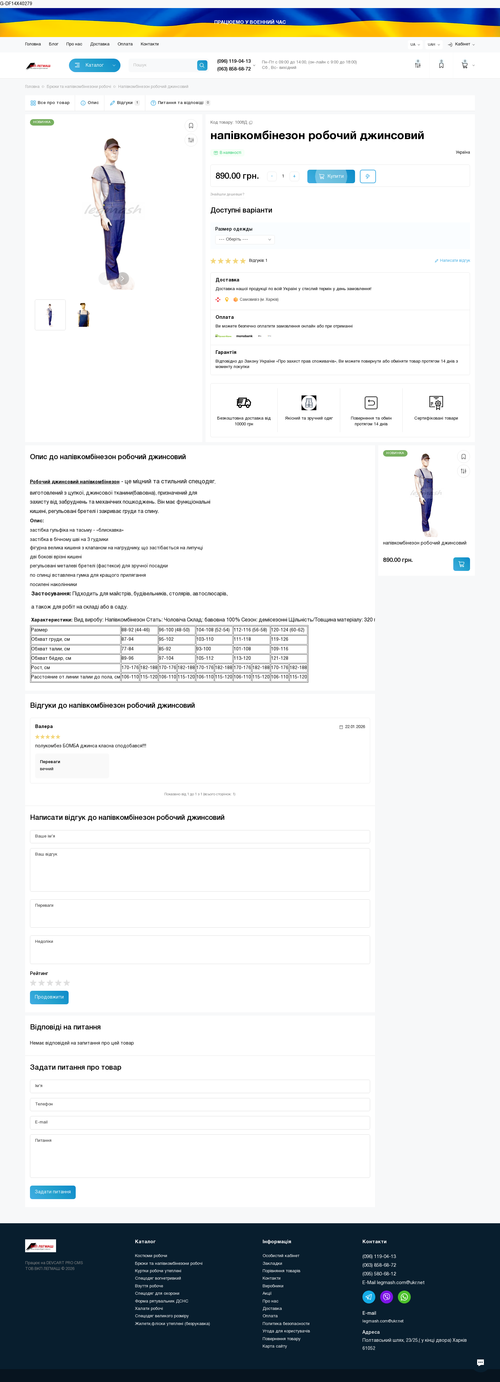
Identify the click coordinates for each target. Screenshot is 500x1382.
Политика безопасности (286, 1324)
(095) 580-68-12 (379, 1274)
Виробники (273, 1286)
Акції (267, 1294)
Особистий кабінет (281, 1256)
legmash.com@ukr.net (383, 1321)
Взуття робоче (149, 1286)
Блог (53, 44)
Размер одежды (233, 229)
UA (412, 44)
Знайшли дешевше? (227, 194)
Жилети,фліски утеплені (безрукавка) (172, 1324)
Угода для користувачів (286, 1331)
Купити (336, 176)
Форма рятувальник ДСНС (161, 1301)
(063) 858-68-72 (379, 1265)
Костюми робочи (151, 1256)
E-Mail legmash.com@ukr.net (393, 1283)
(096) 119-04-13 (379, 1256)
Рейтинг (39, 974)
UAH (431, 44)
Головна (33, 44)
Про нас (74, 44)
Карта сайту (275, 1347)
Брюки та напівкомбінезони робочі (169, 1264)
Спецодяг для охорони (157, 1294)
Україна (463, 152)
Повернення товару (282, 1339)
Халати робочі (149, 1309)
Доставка (100, 44)
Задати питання (53, 1192)
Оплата (125, 44)
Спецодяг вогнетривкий (158, 1279)
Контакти (150, 44)
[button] (122, 278)
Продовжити (49, 997)
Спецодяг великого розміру (162, 1316)
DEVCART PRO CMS (64, 1263)
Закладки (272, 1264)
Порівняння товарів (281, 1271)
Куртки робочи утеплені (158, 1271)
